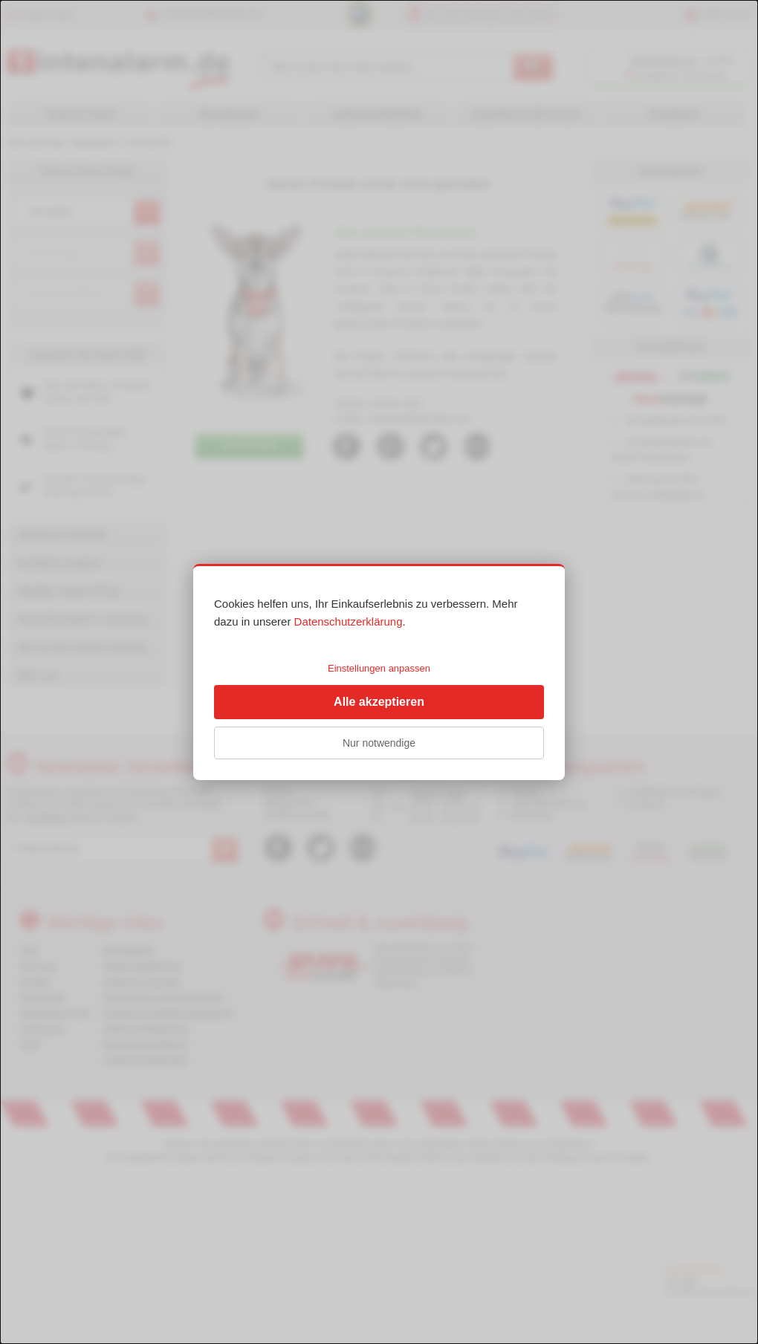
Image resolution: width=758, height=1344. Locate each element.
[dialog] (379, 672)
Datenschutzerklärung (348, 621)
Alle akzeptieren (379, 701)
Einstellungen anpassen (379, 668)
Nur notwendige (379, 743)
